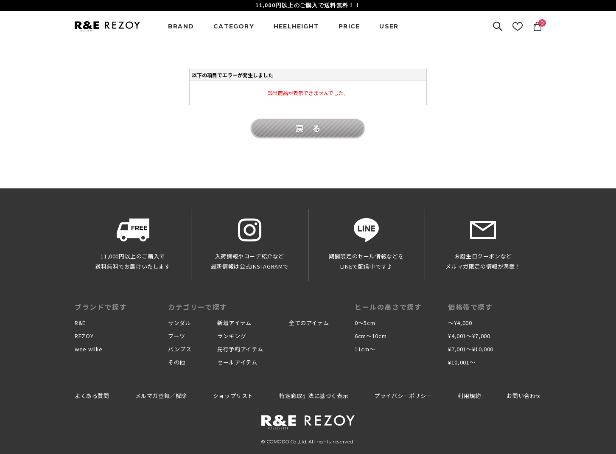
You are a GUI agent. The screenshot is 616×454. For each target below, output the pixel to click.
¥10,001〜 (461, 362)
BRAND (181, 26)
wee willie (89, 349)
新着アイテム (234, 323)
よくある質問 (92, 396)
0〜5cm (365, 323)
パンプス (180, 349)
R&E (80, 323)
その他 (176, 362)
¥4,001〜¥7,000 (469, 336)
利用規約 (469, 396)
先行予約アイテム (240, 349)
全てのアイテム (309, 323)
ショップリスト (233, 396)
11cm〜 (365, 349)
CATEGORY (233, 26)
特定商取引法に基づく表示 (313, 396)
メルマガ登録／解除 (161, 396)
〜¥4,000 (460, 323)
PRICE (349, 26)
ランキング (231, 336)
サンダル (179, 323)
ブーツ (176, 336)
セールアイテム (237, 362)
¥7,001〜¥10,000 (470, 349)
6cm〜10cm (370, 336)
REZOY (84, 336)
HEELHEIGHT (296, 26)
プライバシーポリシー (403, 396)
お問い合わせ (524, 396)
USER (388, 26)
